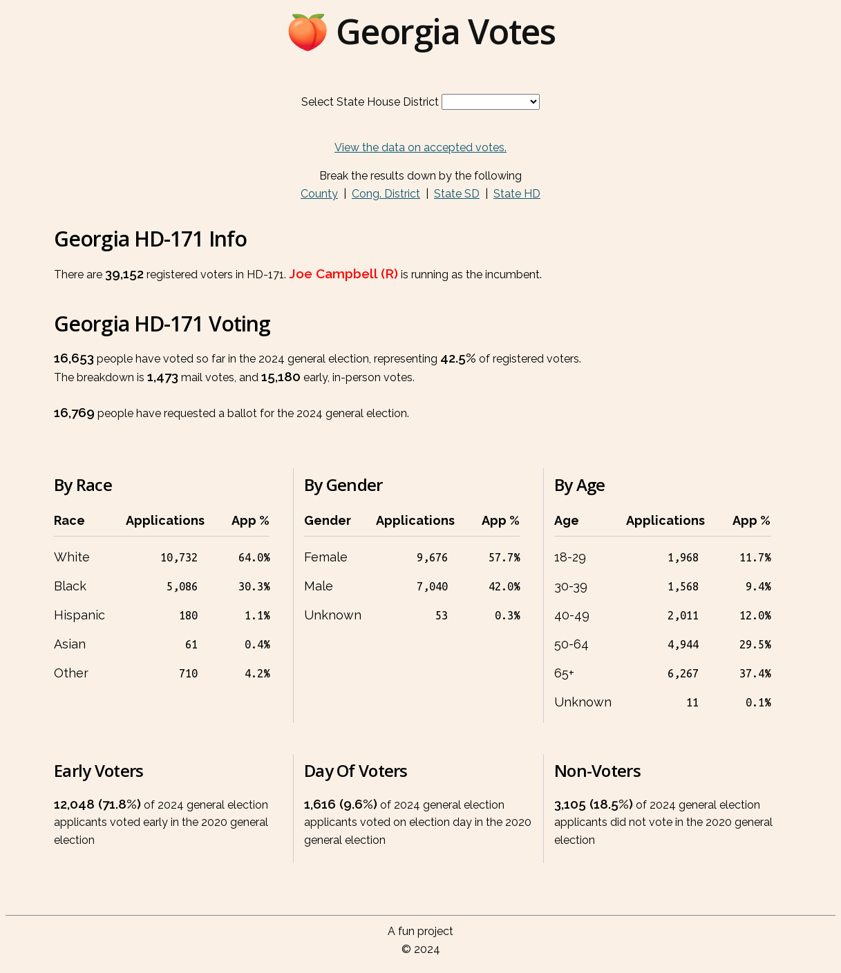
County (319, 193)
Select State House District (370, 101)
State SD (457, 193)
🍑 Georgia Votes (421, 31)
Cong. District (386, 193)
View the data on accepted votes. (420, 147)
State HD (516, 193)
